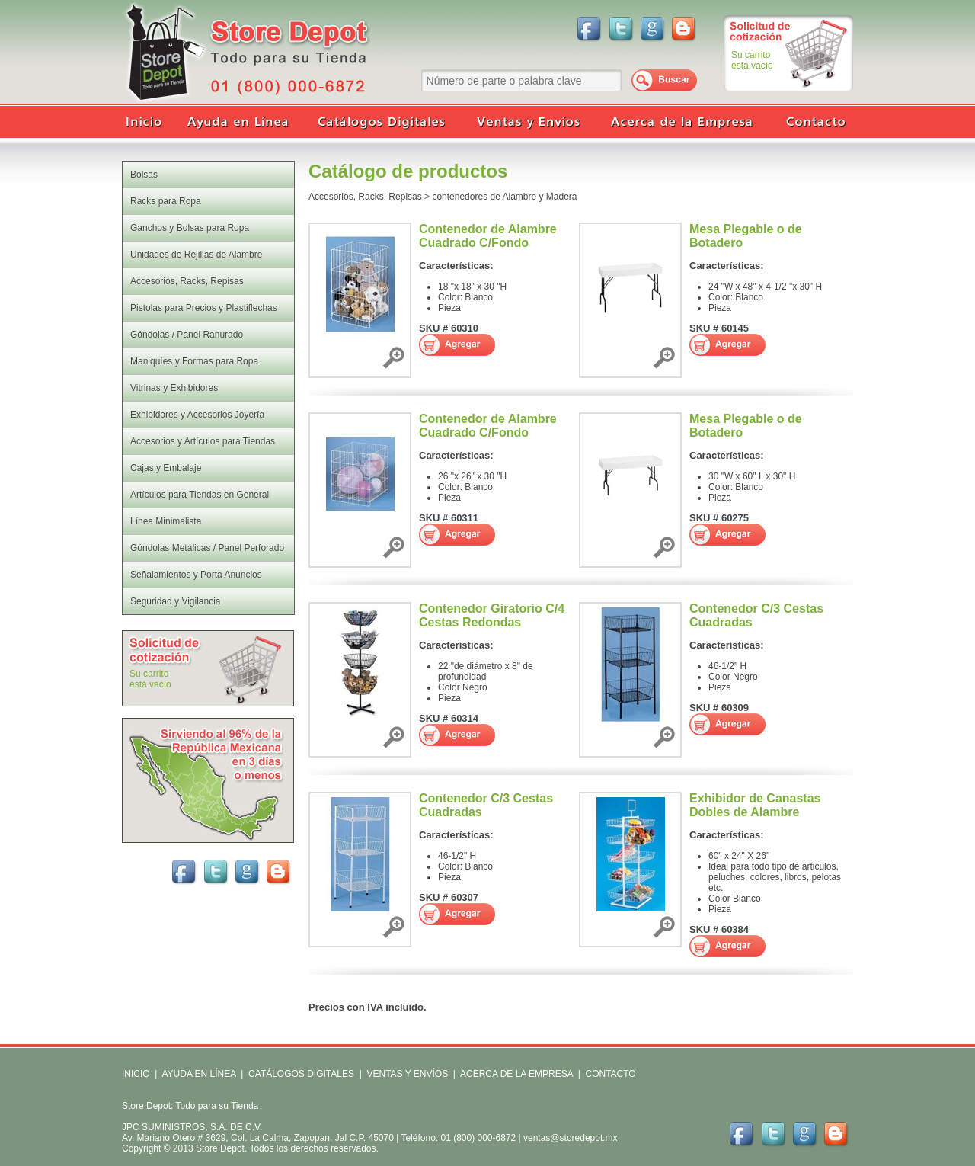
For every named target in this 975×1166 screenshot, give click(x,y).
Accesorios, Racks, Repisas (365, 196)
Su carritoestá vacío (752, 60)
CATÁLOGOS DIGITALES (301, 1073)
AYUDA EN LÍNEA (198, 1073)
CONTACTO (610, 1073)
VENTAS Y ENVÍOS (406, 1073)
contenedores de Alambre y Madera (504, 196)
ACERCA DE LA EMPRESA (515, 1073)
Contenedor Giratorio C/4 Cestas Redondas (491, 615)
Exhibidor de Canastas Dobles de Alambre (755, 805)
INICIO (136, 1073)
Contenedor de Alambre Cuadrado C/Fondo (488, 236)
